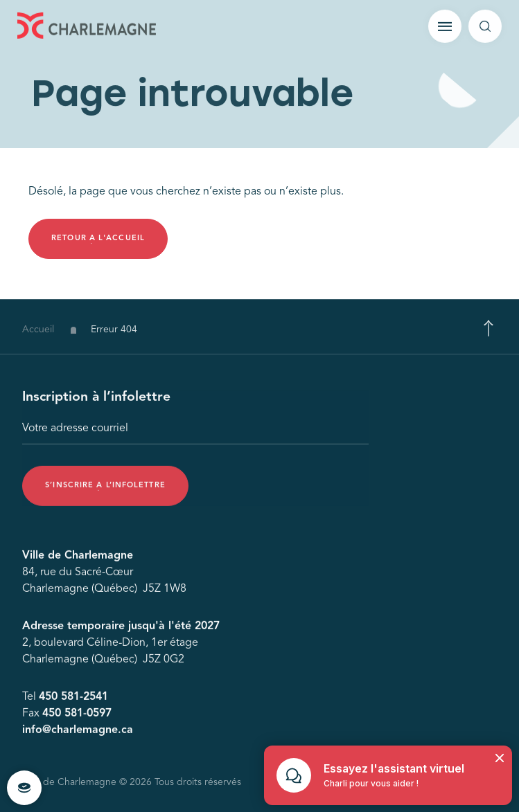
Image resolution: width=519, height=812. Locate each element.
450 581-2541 (73, 699)
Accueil (38, 334)
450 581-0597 (77, 715)
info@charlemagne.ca (77, 732)
